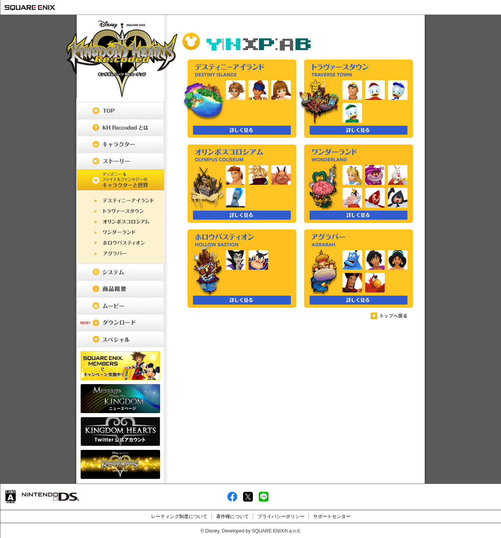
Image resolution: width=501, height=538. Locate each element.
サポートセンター (332, 516)
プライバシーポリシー (281, 516)
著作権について (232, 516)
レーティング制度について (179, 516)
